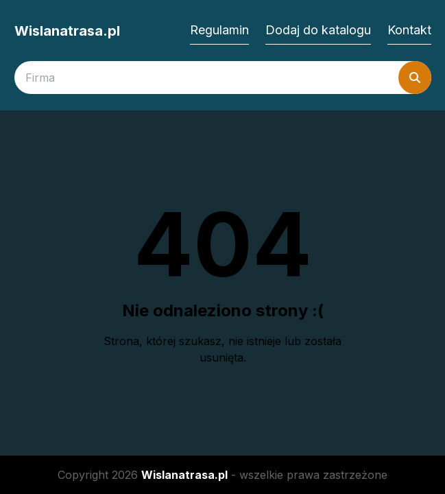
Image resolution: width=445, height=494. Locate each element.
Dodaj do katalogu (318, 30)
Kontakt (409, 30)
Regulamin (219, 30)
